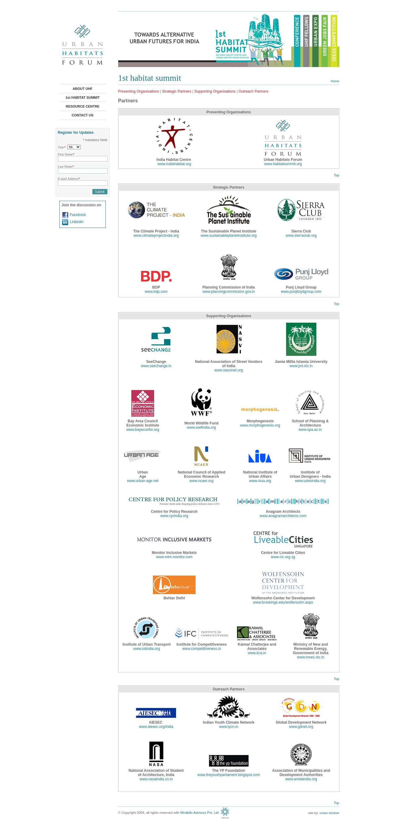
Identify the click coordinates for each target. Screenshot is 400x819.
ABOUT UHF (83, 88)
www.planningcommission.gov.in (229, 291)
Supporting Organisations (214, 91)
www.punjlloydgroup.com (301, 291)
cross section (329, 813)
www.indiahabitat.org (174, 164)
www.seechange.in (156, 366)
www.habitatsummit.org (283, 164)
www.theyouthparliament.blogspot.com (228, 775)
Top (336, 175)
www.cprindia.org (174, 516)
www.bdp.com (156, 291)
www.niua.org (260, 481)
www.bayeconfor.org (142, 429)
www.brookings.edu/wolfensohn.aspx (283, 602)
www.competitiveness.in (201, 649)
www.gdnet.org (301, 727)
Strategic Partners (176, 91)
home (335, 81)
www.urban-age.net (142, 481)
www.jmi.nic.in (301, 366)
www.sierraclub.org (301, 235)
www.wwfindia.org (201, 427)
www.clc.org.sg (283, 557)
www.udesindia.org (310, 481)
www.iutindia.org (146, 649)
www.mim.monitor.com (174, 557)
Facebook (78, 215)
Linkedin (76, 222)
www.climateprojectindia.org (156, 235)
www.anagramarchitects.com (283, 516)
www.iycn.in (228, 727)
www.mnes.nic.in (310, 657)
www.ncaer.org (201, 481)
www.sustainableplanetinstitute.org (228, 235)
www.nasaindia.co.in (156, 779)
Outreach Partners (253, 91)
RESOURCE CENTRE (83, 106)
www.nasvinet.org (228, 370)
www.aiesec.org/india (156, 727)
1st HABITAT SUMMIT (82, 97)
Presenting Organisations (138, 91)
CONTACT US (82, 115)
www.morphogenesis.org (260, 425)
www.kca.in (257, 653)
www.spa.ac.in (310, 429)
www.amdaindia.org (301, 779)
